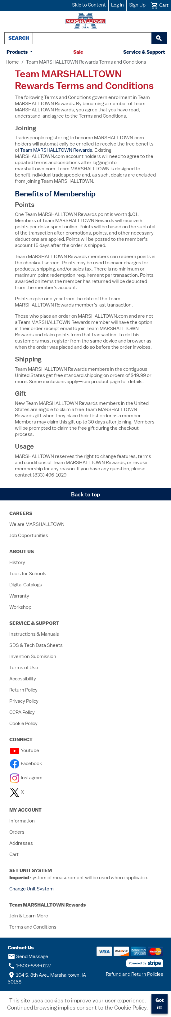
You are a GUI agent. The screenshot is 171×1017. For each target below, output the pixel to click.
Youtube (24, 750)
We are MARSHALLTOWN (37, 524)
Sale (78, 52)
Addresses (21, 843)
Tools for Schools (27, 574)
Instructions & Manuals (34, 634)
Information (22, 821)
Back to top (85, 494)
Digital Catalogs (25, 585)
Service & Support (144, 52)
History (17, 562)
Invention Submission (32, 656)
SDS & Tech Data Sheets (36, 645)
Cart (14, 854)
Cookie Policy (23, 723)
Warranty (19, 596)
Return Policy (23, 690)
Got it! (159, 1003)
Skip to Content (89, 5)
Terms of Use (23, 668)
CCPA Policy (22, 712)
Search (18, 38)
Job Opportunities (28, 535)
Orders (17, 832)
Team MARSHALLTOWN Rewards (56, 150)
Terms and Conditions (32, 927)
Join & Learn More (28, 916)
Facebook (26, 763)
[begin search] (158, 38)
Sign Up (137, 5)
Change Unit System (31, 889)
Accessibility (22, 679)
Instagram (26, 778)
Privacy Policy (23, 701)
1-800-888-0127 (29, 966)
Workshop (20, 607)
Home (12, 62)
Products (18, 52)
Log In (117, 5)
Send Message (28, 956)
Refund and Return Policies (134, 974)
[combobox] (92, 38)
